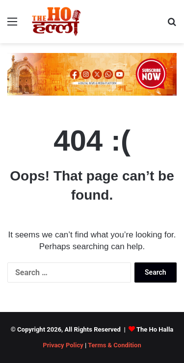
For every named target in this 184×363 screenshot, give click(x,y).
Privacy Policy (63, 345)
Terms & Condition (114, 345)
